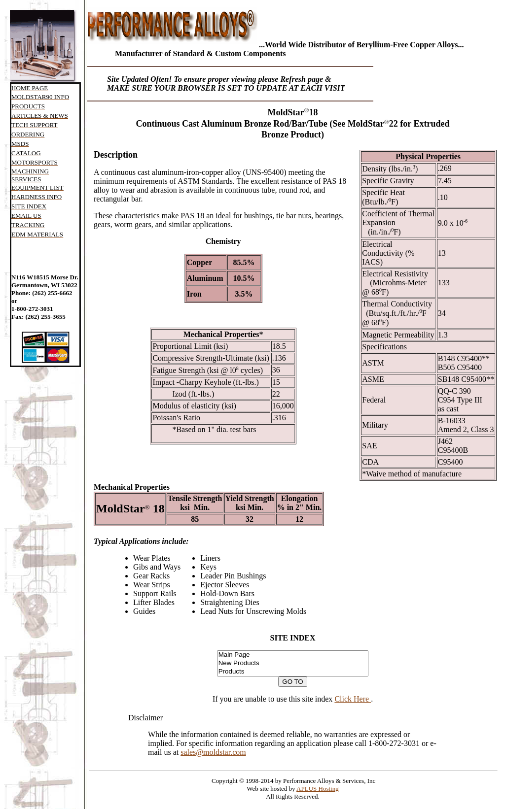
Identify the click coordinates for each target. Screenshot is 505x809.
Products (292, 672)
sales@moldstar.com (213, 752)
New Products (292, 663)
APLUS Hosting (317, 788)
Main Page (292, 655)
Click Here (352, 699)
